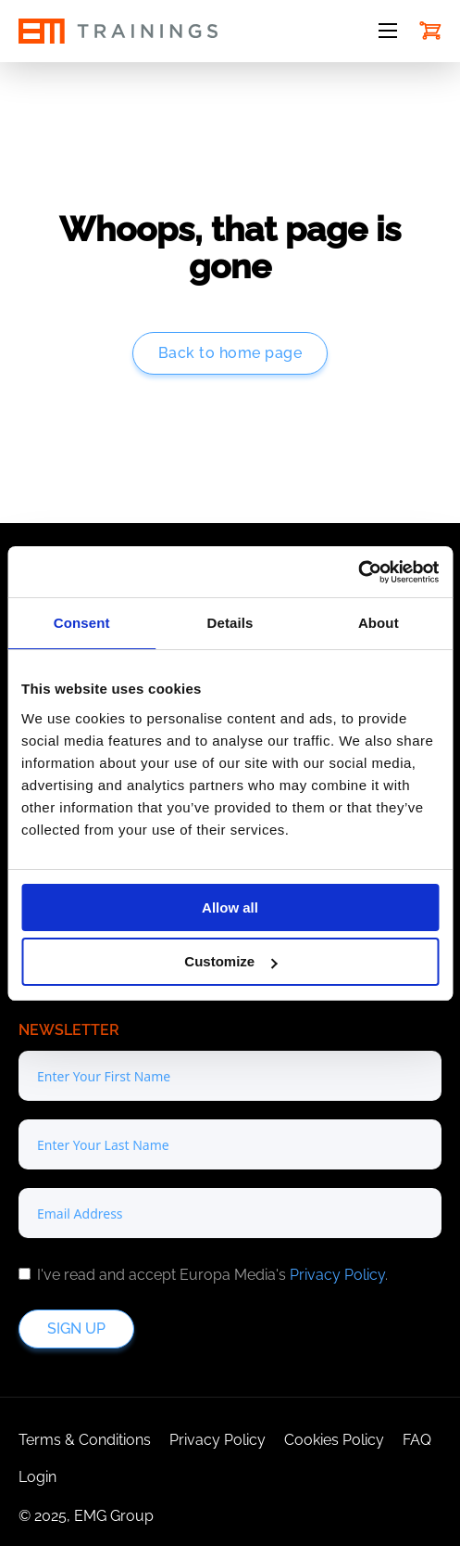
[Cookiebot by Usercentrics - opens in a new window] (358, 572)
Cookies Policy (334, 1440)
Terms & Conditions (85, 1440)
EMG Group (114, 1516)
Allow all (230, 907)
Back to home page (230, 353)
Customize (230, 961)
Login (37, 1477)
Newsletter (69, 1030)
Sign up (76, 1328)
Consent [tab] (82, 623)
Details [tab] (230, 623)
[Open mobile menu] (388, 30)
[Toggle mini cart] (430, 30)
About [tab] (378, 623)
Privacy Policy (337, 1275)
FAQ (417, 1440)
